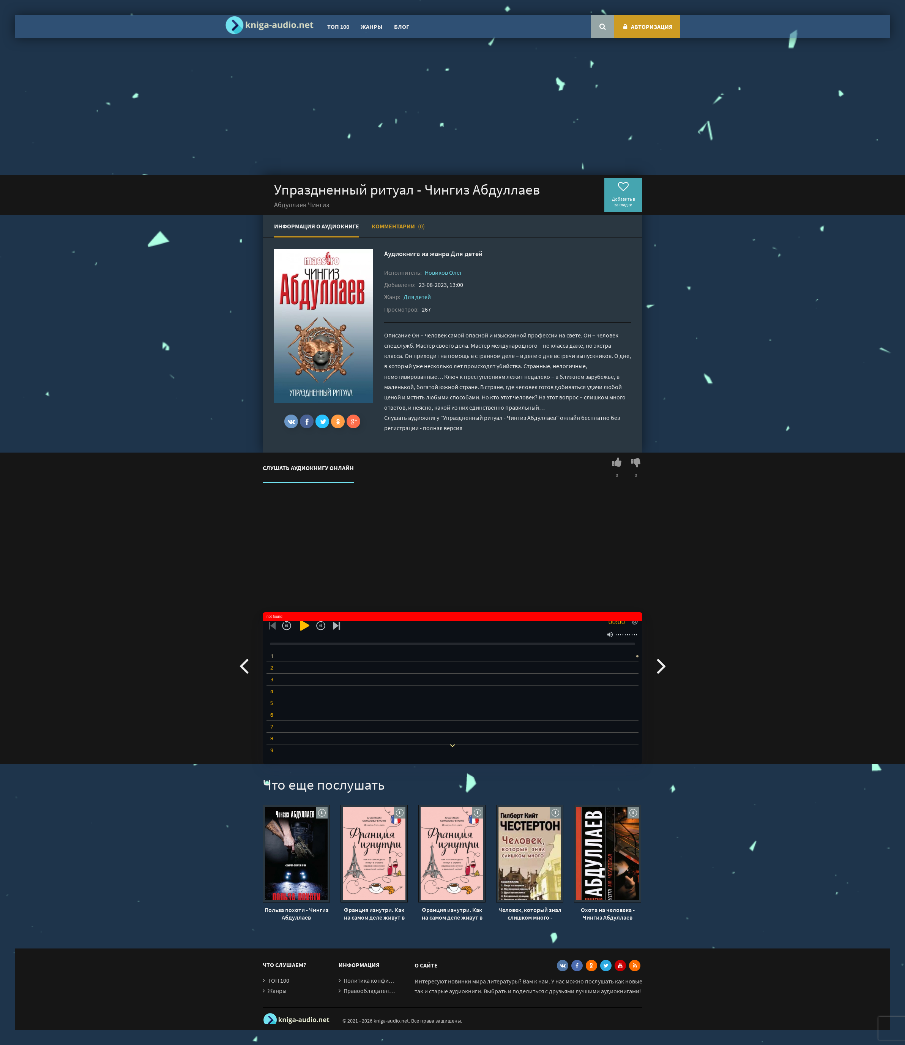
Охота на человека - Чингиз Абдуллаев (608, 913)
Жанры (372, 26)
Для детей (466, 253)
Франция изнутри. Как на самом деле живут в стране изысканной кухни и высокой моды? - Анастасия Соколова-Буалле (374, 913)
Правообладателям (370, 990)
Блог (401, 26)
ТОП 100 (338, 26)
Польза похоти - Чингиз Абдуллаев (296, 913)
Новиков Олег (443, 272)
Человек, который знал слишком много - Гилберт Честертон (529, 913)
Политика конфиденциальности (387, 980)
